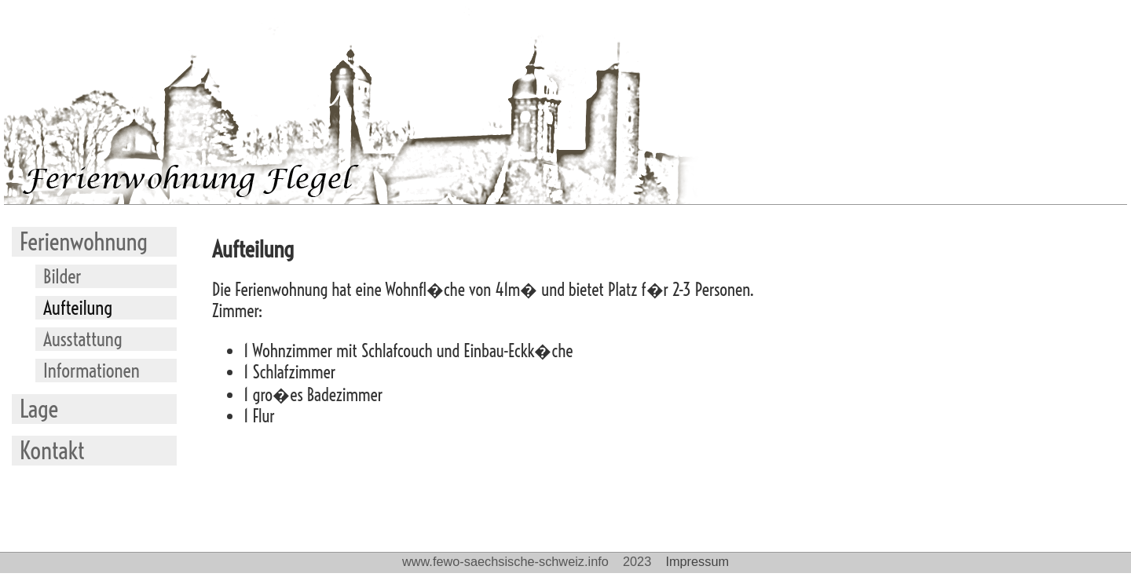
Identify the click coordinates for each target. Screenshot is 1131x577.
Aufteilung (77, 308)
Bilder (62, 276)
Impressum (697, 561)
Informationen (91, 370)
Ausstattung (83, 339)
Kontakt (52, 451)
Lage (39, 409)
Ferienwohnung (84, 242)
